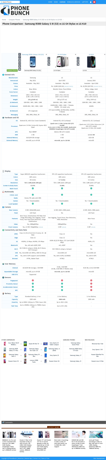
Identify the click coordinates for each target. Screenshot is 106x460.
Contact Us (36, 458)
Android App (28, 458)
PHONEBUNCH (20, 10)
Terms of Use (45, 458)
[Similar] (41, 227)
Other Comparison (8, 340)
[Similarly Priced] (68, 86)
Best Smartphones (99, 458)
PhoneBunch (13, 458)
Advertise (21, 458)
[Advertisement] (72, 10)
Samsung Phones (69, 340)
